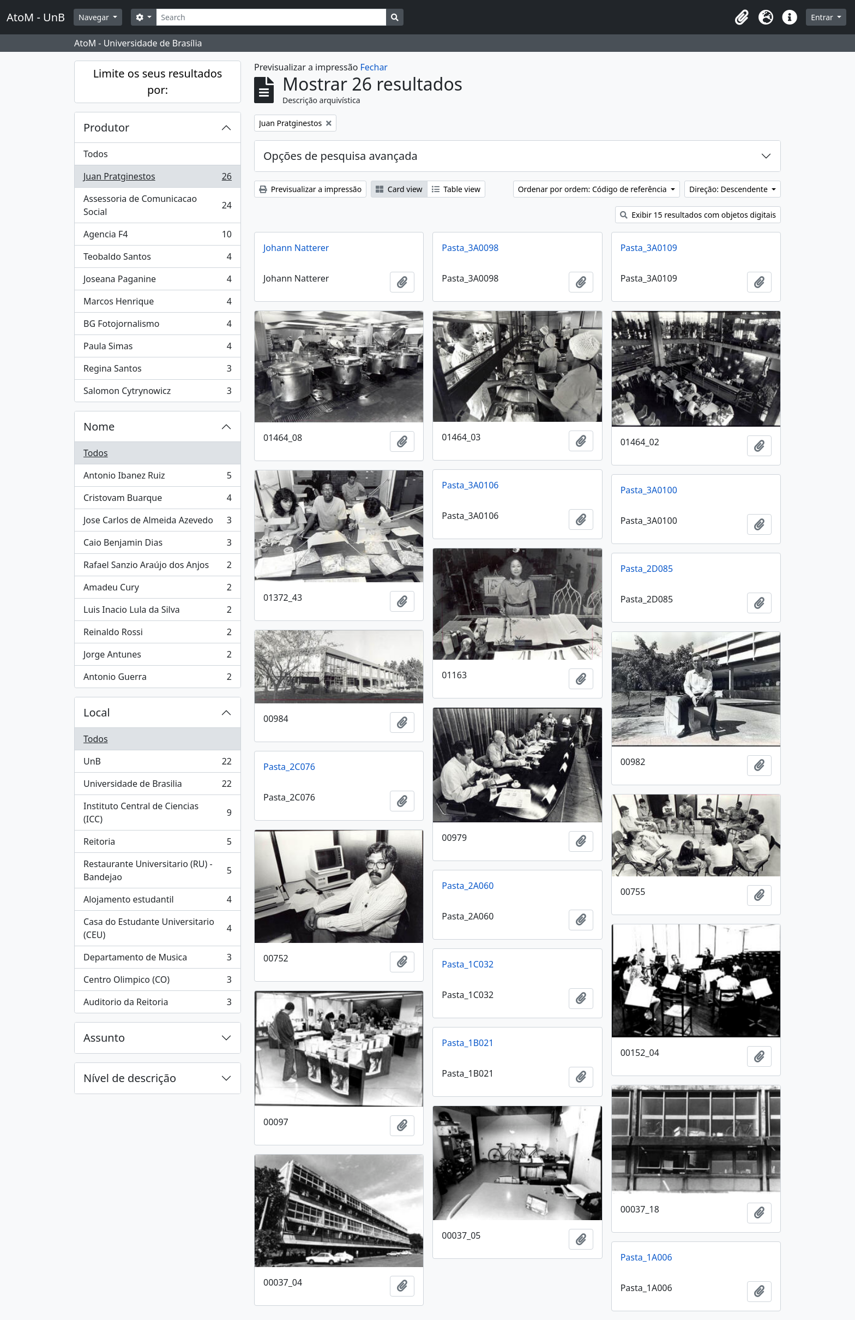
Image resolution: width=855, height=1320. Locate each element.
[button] (742, 17)
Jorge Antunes (157, 657)
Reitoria (157, 844)
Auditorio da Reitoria (157, 1004)
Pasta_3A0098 (470, 248)
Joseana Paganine (157, 281)
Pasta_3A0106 (470, 485)
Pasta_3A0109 (649, 248)
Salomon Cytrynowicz (157, 393)
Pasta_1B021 (467, 1043)
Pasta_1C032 (467, 964)
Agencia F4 (157, 237)
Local (96, 712)
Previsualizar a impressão (310, 189)
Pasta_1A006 (646, 1257)
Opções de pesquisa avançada (340, 155)
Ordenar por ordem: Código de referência (593, 189)
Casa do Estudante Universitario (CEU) (157, 928)
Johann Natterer (296, 248)
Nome (99, 426)
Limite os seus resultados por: (157, 81)
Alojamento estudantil (157, 902)
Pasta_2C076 (289, 767)
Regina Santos (157, 371)
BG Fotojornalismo (157, 326)
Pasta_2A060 (467, 886)
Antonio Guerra (157, 679)
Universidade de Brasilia (157, 786)
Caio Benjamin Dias (157, 545)
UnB (157, 764)
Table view (456, 189)
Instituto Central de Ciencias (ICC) (157, 812)
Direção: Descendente (729, 189)
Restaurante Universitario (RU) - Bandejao (157, 870)
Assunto (104, 1037)
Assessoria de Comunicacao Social (157, 205)
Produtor (106, 127)
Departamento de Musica (157, 960)
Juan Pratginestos (157, 179)
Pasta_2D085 (647, 569)
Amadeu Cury (157, 590)
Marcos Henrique (157, 304)
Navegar (95, 17)
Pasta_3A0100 (649, 490)
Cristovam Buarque (157, 500)
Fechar (374, 67)
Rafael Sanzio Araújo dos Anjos (157, 567)
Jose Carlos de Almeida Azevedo (157, 522)
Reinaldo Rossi (157, 634)
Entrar (823, 17)
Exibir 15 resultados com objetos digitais (698, 215)
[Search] (271, 17)
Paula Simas (157, 348)
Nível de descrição (129, 1078)
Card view (399, 189)
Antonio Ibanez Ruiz (157, 478)
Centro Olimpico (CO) (157, 982)
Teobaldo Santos (157, 259)
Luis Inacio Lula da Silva (157, 612)
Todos (95, 154)
